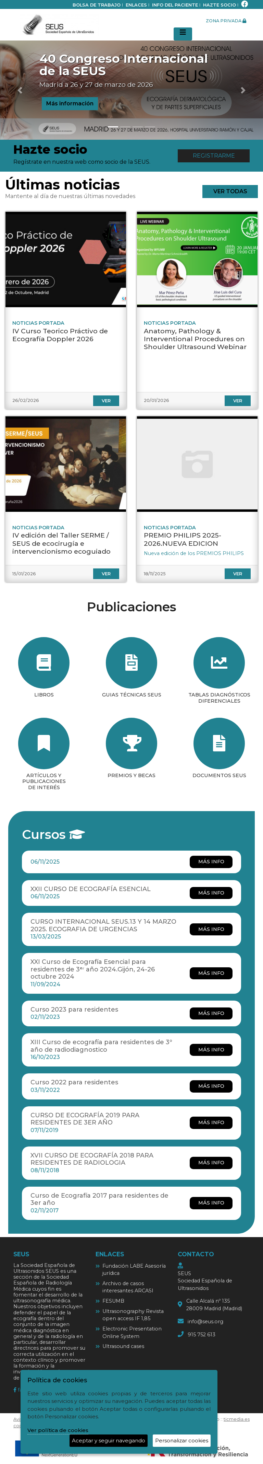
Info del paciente (175, 5)
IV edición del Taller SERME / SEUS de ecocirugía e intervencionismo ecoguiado (61, 543)
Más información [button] (69, 103)
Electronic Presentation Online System (132, 1332)
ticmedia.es (237, 1419)
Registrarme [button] (214, 155)
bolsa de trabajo (97, 5)
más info (211, 861)
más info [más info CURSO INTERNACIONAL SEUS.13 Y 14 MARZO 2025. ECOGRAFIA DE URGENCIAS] (211, 929)
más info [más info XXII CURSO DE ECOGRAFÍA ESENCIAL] (211, 893)
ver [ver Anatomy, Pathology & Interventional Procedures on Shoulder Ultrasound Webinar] (237, 400)
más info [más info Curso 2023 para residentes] (211, 1013)
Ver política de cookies (57, 1430)
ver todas (230, 191)
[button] (19, 90)
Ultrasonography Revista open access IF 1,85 (133, 1315)
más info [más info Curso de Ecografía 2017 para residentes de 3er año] (211, 1203)
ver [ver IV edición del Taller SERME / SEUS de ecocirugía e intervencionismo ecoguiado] (106, 573)
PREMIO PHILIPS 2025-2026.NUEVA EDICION (182, 539)
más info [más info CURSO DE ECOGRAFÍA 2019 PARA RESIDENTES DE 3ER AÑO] (211, 1122)
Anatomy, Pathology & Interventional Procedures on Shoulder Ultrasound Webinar (195, 339)
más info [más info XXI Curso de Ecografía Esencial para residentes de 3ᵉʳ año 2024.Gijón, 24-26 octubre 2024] (211, 973)
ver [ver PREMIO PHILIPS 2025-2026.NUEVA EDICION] (237, 573)
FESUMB (113, 1301)
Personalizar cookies (181, 1440)
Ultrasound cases (123, 1346)
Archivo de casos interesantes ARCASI (127, 1287)
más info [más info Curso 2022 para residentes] (211, 1086)
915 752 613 (201, 1335)
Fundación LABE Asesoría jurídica (134, 1270)
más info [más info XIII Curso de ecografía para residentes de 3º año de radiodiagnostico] (211, 1050)
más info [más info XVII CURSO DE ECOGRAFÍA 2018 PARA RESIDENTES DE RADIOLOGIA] (211, 1163)
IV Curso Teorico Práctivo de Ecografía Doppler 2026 (60, 335)
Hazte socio (219, 5)
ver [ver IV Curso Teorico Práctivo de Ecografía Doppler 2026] (106, 400)
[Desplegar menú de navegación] (183, 34)
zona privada (226, 20)
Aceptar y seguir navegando (108, 1440)
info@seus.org (205, 1321)
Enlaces (136, 5)
